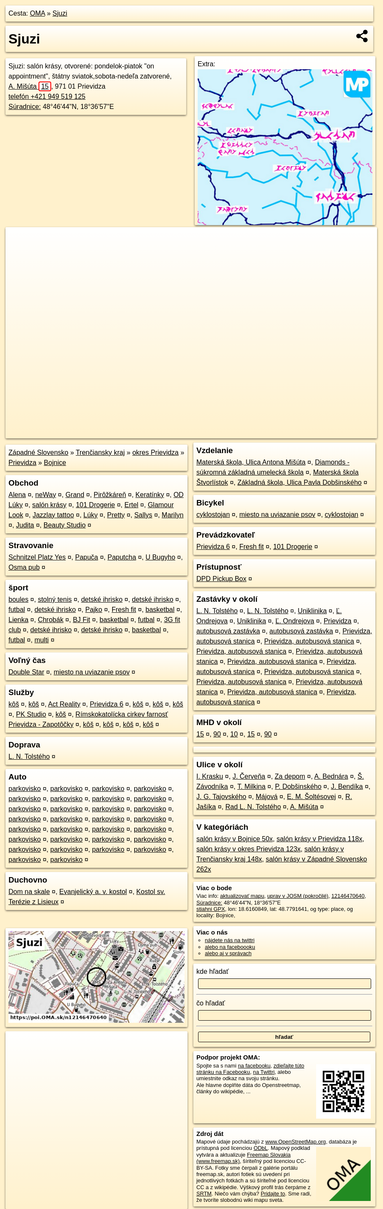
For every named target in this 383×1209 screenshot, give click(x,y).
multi (41, 640)
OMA (37, 13)
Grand (75, 494)
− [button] (20, 254)
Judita (25, 525)
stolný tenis (55, 599)
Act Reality (64, 704)
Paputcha (121, 557)
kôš (13, 704)
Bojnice (55, 462)
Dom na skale (29, 891)
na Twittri (264, 1072)
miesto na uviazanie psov (92, 672)
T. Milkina (251, 786)
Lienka (18, 619)
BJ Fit (81, 619)
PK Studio (31, 714)
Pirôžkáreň (110, 494)
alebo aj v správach (228, 953)
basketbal (160, 609)
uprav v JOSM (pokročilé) (297, 896)
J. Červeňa (248, 776)
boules (18, 599)
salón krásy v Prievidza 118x (319, 838)
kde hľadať (212, 971)
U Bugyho (160, 557)
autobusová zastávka (228, 631)
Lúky (90, 515)
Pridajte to (273, 1193)
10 (234, 734)
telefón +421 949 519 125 (46, 96)
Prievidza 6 (106, 704)
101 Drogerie (95, 504)
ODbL (260, 1148)
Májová (267, 796)
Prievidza (22, 462)
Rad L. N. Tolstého (253, 806)
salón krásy (49, 504)
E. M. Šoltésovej (311, 796)
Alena (17, 494)
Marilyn (173, 515)
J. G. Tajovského (221, 796)
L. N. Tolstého (29, 756)
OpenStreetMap (228, 432)
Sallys (143, 515)
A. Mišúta (29, 86)
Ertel (131, 504)
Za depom (290, 776)
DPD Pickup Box (221, 578)
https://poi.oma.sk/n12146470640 (337, 432)
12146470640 (347, 896)
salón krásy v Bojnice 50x (234, 838)
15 (200, 734)
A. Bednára (331, 776)
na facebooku (254, 1065)
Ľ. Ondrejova (295, 621)
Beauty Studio (65, 525)
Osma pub (24, 567)
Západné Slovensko (38, 452)
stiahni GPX (210, 909)
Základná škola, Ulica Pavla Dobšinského (299, 482)
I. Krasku (209, 776)
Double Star (26, 672)
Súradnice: (24, 106)
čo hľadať (210, 1003)
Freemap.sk (272, 432)
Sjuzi (59, 13)
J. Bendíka (347, 786)
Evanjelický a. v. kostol (93, 891)
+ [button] (20, 241)
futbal (16, 609)
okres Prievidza (155, 452)
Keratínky (149, 494)
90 (217, 734)
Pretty (116, 515)
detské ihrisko (102, 599)
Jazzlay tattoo (53, 515)
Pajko (93, 609)
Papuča (86, 557)
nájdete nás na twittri (229, 940)
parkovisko (24, 788)
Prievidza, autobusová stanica (309, 641)
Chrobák (50, 619)
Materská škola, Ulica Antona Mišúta (251, 462)
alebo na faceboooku (230, 947)
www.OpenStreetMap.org (295, 1141)
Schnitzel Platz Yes (37, 557)
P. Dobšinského (298, 786)
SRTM (204, 1193)
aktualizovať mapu (242, 896)
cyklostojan (213, 514)
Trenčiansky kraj (100, 452)
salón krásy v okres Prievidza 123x (248, 849)
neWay (45, 494)
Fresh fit (124, 609)
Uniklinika (312, 610)
